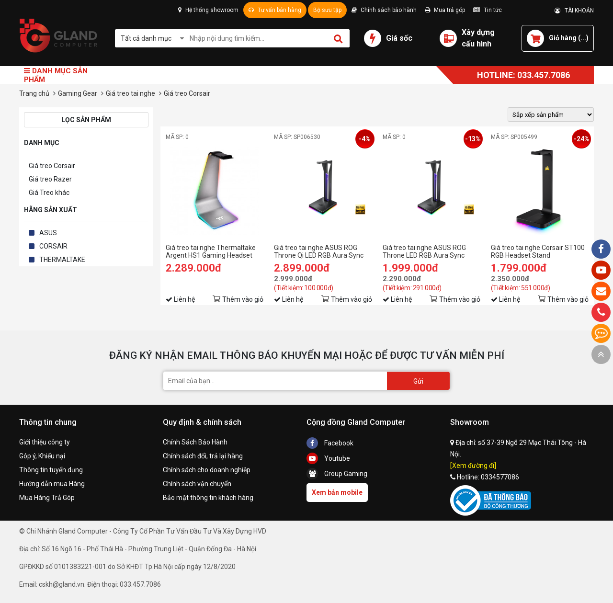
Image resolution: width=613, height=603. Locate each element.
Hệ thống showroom (208, 10)
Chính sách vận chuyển (197, 484)
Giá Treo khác (49, 192)
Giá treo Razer (50, 179)
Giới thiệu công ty (44, 442)
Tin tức (487, 10)
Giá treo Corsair (52, 166)
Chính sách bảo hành (384, 10)
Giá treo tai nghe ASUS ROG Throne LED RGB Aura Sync (424, 251)
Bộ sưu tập (327, 10)
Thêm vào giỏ (242, 299)
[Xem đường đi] (473, 465)
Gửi (418, 381)
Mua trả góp (445, 10)
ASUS (48, 233)
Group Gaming (336, 473)
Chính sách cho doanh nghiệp (206, 470)
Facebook (329, 443)
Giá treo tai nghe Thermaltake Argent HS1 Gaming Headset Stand (211, 251)
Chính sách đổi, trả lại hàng (203, 456)
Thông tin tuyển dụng (51, 470)
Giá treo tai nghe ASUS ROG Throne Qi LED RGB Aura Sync (318, 251)
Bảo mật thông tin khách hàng (208, 497)
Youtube (328, 458)
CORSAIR (53, 246)
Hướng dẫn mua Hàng (52, 484)
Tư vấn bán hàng (275, 10)
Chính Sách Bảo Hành (195, 442)
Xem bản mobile (337, 492)
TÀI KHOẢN (574, 10)
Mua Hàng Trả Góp (47, 497)
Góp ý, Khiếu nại (42, 456)
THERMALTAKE (62, 259)
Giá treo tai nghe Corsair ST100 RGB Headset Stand (538, 251)
